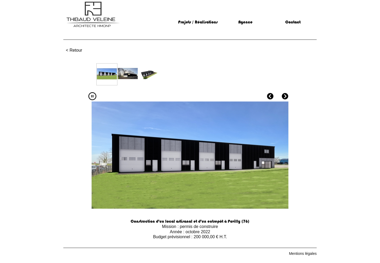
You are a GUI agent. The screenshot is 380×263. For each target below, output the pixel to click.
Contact (293, 22)
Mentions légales (303, 253)
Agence (245, 22)
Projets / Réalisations (198, 22)
